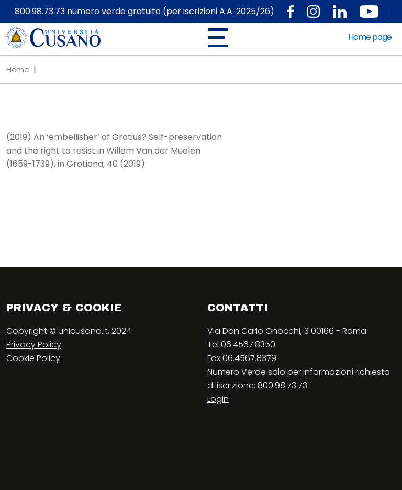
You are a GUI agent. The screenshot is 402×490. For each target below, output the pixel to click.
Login (218, 399)
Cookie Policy (33, 358)
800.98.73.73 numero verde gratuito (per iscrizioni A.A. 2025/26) (144, 11)
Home (17, 69)
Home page (370, 37)
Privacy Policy (33, 345)
